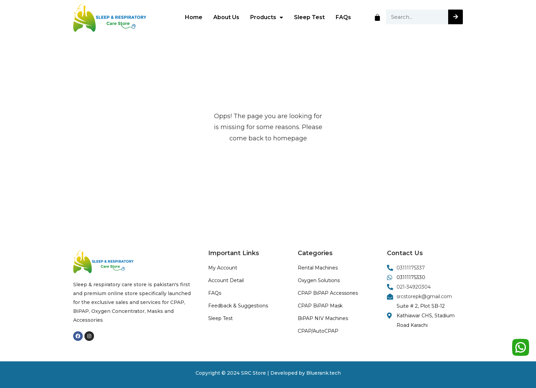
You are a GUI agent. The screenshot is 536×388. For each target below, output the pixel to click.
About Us (226, 17)
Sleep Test (309, 17)
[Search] (455, 17)
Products (266, 17)
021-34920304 (414, 287)
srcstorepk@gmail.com (424, 296)
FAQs (343, 17)
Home (193, 17)
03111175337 (411, 268)
